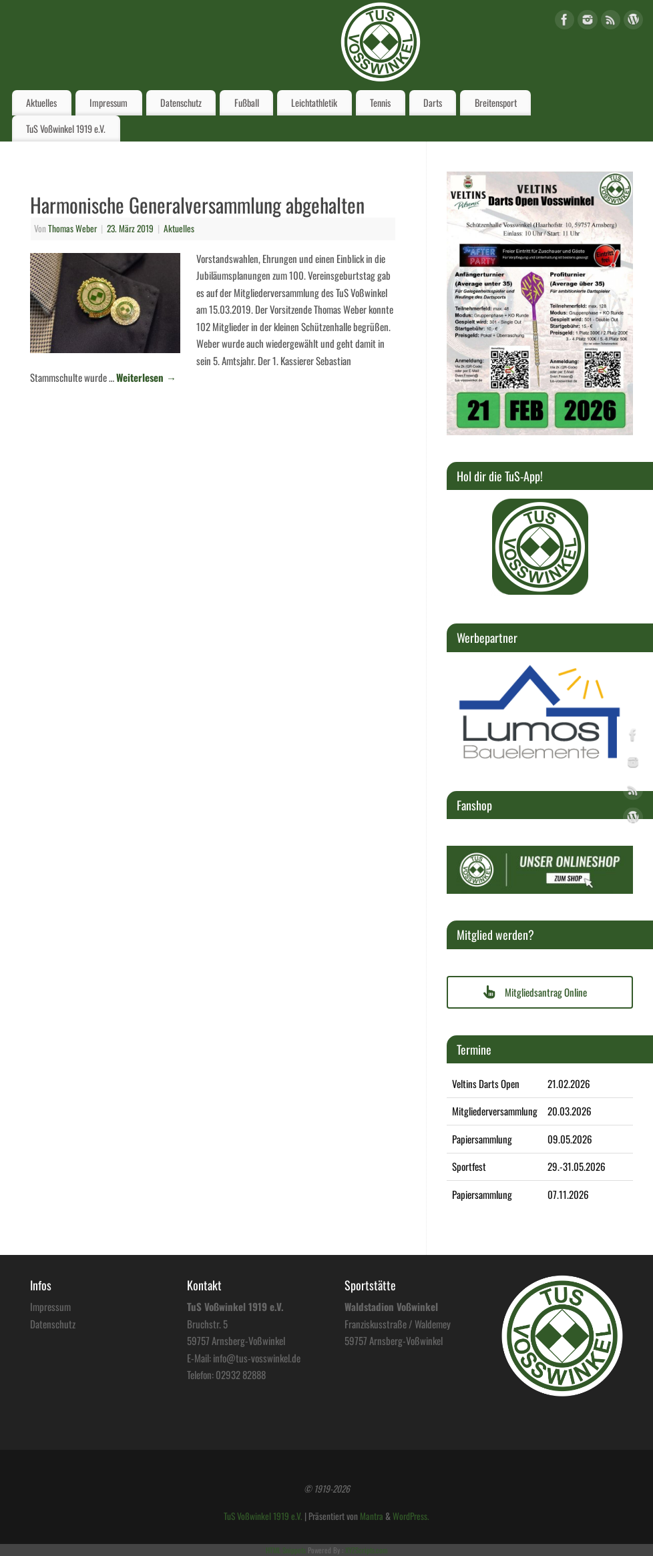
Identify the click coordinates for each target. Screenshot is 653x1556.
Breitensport (496, 102)
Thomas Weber (72, 228)
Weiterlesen (146, 377)
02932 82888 (241, 1374)
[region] (540, 547)
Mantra (371, 1516)
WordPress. (411, 1516)
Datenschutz (181, 102)
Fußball (246, 102)
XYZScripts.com (366, 1550)
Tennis (380, 102)
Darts (432, 102)
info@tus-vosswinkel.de (256, 1357)
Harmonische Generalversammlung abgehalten (197, 205)
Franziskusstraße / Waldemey (398, 1323)
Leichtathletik (314, 102)
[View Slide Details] (540, 547)
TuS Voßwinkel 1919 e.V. (65, 128)
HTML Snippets (286, 1550)
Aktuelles (41, 102)
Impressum (108, 102)
